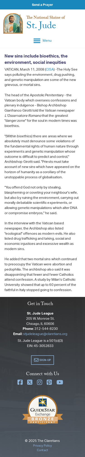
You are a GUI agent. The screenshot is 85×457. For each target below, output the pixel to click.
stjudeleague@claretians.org (45, 334)
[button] (42, 360)
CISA (50, 69)
